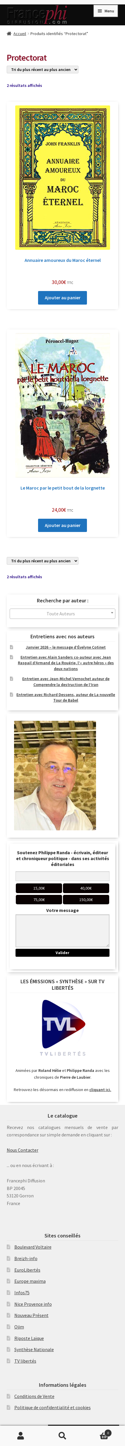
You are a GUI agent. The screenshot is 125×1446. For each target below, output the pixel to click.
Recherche (62, 1436)
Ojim (19, 1327)
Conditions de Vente (34, 1396)
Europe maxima (30, 1281)
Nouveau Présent (31, 1315)
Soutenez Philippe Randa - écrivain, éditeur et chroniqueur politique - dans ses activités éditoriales (62, 858)
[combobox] (63, 614)
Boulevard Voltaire (33, 1247)
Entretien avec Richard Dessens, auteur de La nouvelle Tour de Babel (65, 697)
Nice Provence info (33, 1304)
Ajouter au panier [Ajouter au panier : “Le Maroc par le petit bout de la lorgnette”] (63, 525)
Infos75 (22, 1292)
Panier (97, 1432)
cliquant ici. (100, 1089)
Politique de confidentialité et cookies (52, 1407)
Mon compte (21, 1436)
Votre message (62, 910)
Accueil (19, 33)
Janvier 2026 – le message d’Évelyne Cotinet (66, 647)
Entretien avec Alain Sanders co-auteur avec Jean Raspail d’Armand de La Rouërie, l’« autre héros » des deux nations (66, 663)
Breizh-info (25, 1258)
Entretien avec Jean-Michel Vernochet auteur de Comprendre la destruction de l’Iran (65, 681)
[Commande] (42, 69)
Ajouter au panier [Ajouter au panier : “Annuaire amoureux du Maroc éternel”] (63, 297)
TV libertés (25, 1361)
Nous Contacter (22, 1150)
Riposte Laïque (29, 1338)
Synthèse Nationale (34, 1349)
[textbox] (62, 614)
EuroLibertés (27, 1270)
